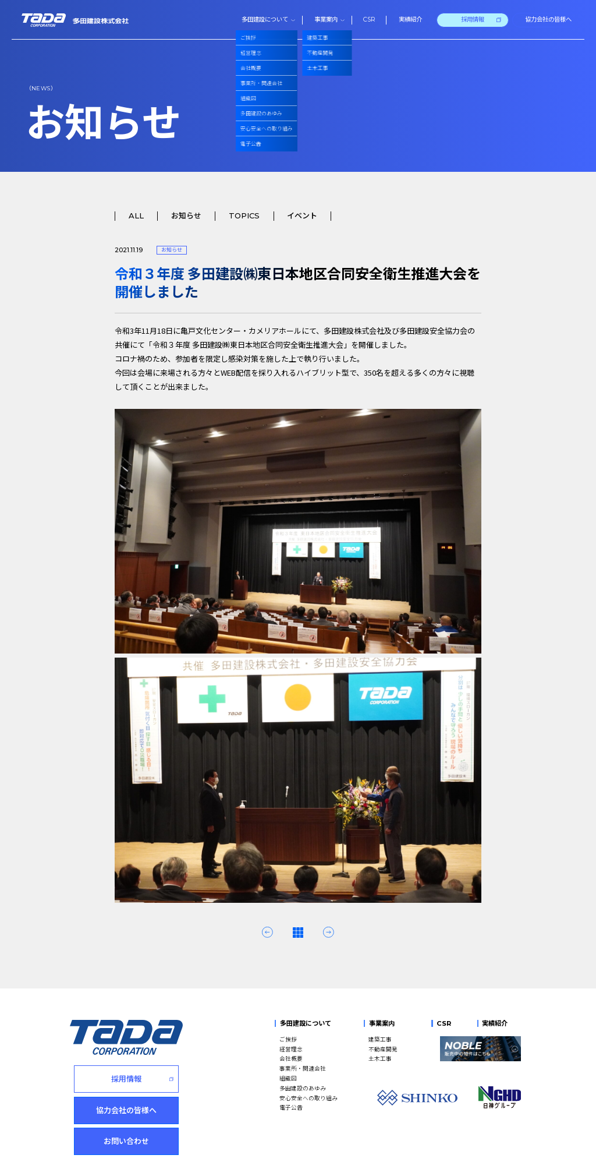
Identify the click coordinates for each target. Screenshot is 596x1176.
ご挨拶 (288, 1039)
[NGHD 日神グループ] (499, 1097)
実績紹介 (495, 1023)
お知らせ (186, 215)
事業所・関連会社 (302, 1068)
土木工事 (380, 1058)
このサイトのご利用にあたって (189, 1159)
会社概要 (291, 1058)
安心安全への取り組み (308, 1098)
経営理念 (291, 1049)
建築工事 (380, 1039)
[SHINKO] (417, 1098)
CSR (444, 1023)
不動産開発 (383, 1049)
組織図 (288, 1078)
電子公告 (291, 1107)
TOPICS (244, 215)
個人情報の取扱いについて (105, 1159)
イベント (302, 215)
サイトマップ (256, 1159)
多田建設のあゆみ (302, 1088)
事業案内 (382, 1023)
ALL (136, 215)
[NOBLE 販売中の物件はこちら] (480, 1048)
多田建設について (305, 1023)
